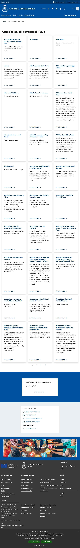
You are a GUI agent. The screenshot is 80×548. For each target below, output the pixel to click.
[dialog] (40, 538)
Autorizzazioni (44, 491)
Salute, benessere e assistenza (48, 488)
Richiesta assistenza (26, 513)
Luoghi (62, 493)
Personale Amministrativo (8, 494)
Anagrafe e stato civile (26, 480)
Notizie (62, 480)
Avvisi (61, 485)
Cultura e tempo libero (26, 482)
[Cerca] (77, 9)
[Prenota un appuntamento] (72, 2)
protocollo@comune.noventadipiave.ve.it (12, 526)
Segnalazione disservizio (27, 508)
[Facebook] (47, 9)
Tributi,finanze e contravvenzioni (49, 485)
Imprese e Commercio (26, 488)
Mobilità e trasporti (45, 482)
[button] (40, 545)
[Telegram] (59, 9)
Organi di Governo (6, 480)
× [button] (78, 531)
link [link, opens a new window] (55, 538)
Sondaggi (42, 516)
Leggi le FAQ (24, 510)
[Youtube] (51, 9)
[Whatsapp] (63, 9)
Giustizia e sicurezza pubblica (48, 479)
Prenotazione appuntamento (28, 505)
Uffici (2, 485)
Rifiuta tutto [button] (46, 541)
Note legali (43, 510)
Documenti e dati (5, 496)
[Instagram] (55, 9)
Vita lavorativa (24, 485)
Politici (3, 491)
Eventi (61, 496)
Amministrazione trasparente (48, 505)
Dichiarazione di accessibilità (47, 513)
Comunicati (63, 482)
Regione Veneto (5, 2)
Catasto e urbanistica (26, 491)
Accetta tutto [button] (34, 542)
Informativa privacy (45, 508)
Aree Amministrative (6, 482)
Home (4, 21)
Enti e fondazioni (5, 488)
